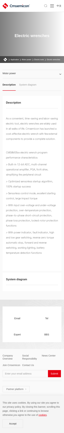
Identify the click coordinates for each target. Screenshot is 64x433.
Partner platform (16, 389)
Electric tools (39, 60)
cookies (43, 415)
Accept (13, 423)
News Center (49, 355)
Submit (54, 373)
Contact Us (28, 365)
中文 (59, 5)
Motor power (26, 60)
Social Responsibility (29, 357)
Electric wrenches (53, 60)
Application (15, 60)
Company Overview (8, 357)
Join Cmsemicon (11, 365)
